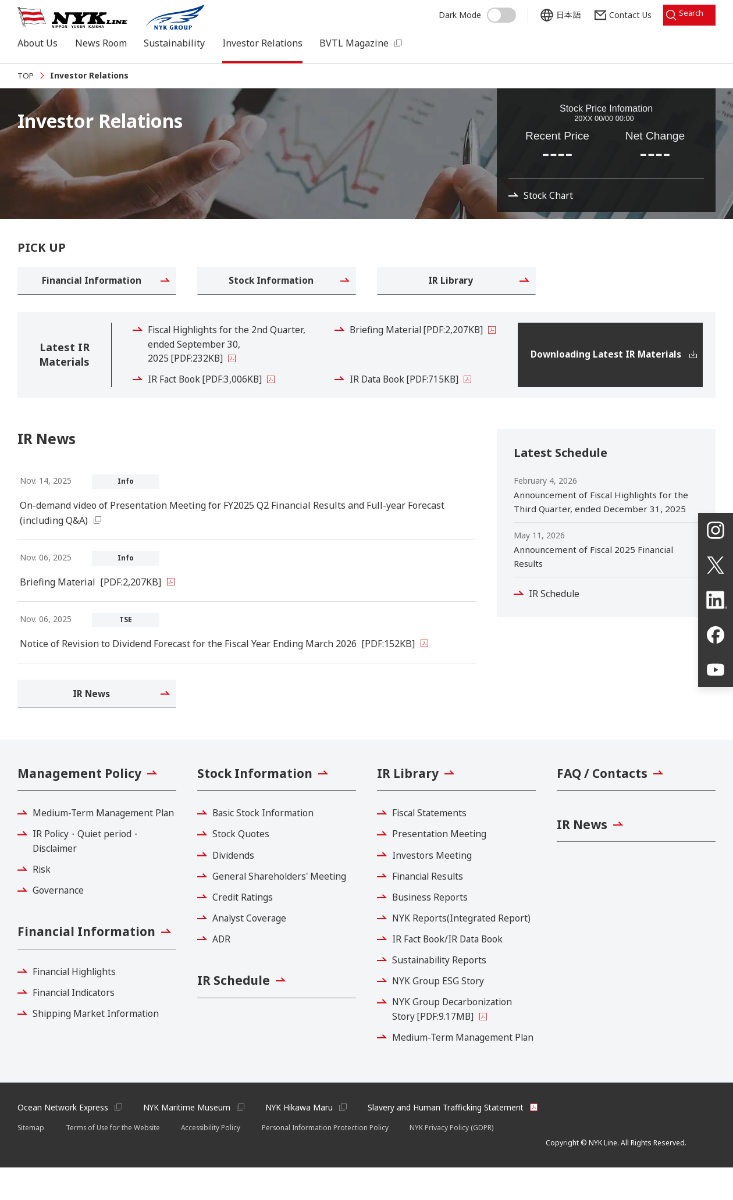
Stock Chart (550, 212)
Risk (43, 901)
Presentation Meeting (441, 850)
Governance (60, 922)
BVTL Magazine (354, 43)
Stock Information (256, 789)
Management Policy (82, 789)
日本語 (559, 13)
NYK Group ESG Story (439, 997)
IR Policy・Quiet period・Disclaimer (89, 873)
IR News (583, 841)
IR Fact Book (207, 391)
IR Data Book (407, 391)
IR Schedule (555, 606)
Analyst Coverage (251, 934)
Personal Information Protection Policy (333, 1160)
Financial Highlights (78, 1022)
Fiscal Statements (431, 829)
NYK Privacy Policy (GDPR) (460, 1160)
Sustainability (174, 43)
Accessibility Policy (217, 1160)
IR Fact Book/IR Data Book (450, 955)
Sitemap (31, 1160)
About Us (37, 43)
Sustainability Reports (442, 976)
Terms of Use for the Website (115, 1160)
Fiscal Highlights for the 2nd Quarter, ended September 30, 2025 (229, 356)
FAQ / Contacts (604, 789)
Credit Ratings (245, 913)
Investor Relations (262, 43)
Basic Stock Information (266, 829)
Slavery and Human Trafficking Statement (450, 1139)
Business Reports (431, 913)
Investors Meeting (433, 871)
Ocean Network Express (63, 1139)
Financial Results (430, 892)
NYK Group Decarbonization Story (455, 1026)
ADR (223, 955)
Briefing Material (420, 341)
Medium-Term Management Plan (95, 837)
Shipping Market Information (98, 1064)
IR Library (409, 789)
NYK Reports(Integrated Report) (463, 934)
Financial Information (89, 964)
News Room (101, 43)
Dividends (235, 871)
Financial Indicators (77, 1043)
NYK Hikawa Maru (302, 1139)
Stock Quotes (242, 850)
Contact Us (621, 13)
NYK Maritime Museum (188, 1139)
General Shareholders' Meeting (282, 892)
